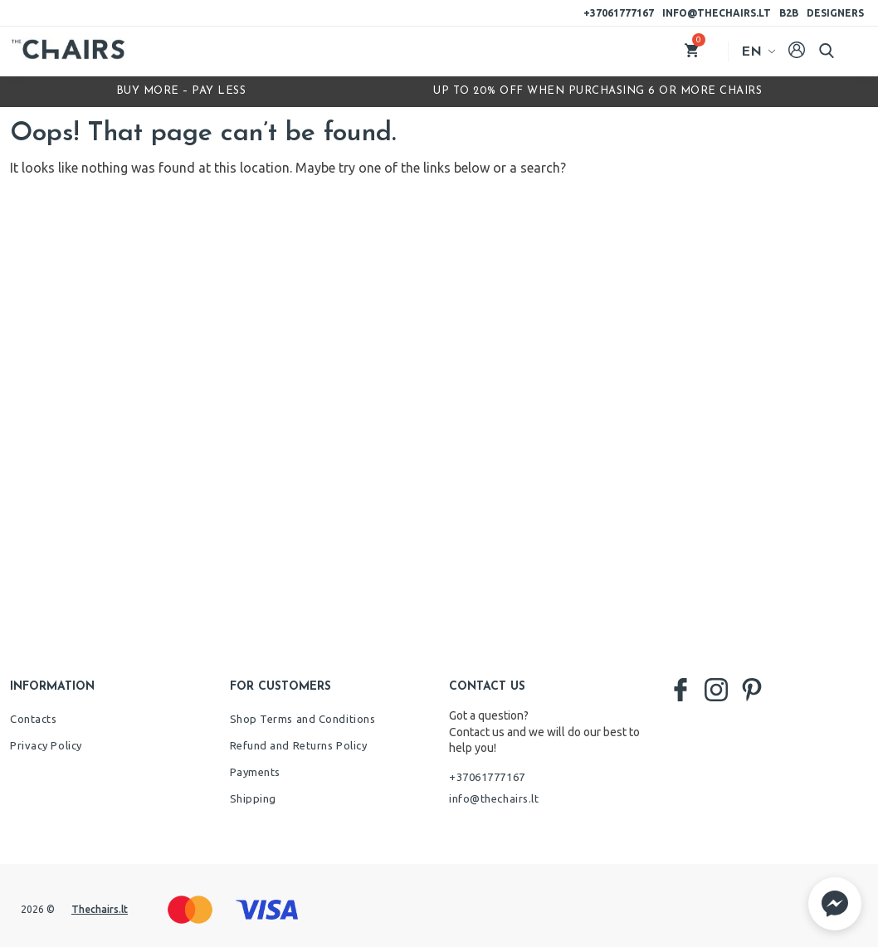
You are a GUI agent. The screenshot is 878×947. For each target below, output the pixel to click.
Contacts (33, 719)
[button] (834, 903)
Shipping (253, 798)
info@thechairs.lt (716, 12)
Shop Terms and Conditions (303, 719)
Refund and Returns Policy (299, 745)
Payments (255, 772)
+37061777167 (618, 12)
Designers (835, 12)
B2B (788, 12)
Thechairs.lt (99, 909)
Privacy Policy (46, 745)
